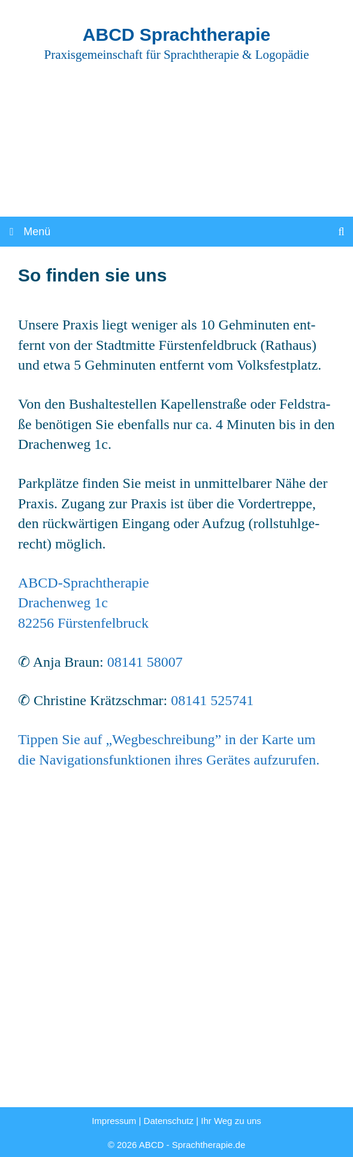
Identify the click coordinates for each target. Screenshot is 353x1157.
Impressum (114, 1121)
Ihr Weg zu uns (231, 1121)
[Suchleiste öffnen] (341, 232)
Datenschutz (169, 1121)
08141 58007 (145, 662)
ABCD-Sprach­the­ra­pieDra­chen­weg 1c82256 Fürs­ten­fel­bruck (83, 603)
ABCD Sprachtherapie (176, 34)
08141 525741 (212, 700)
